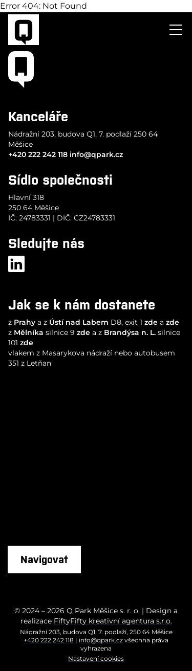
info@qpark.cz (96, 154)
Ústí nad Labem (79, 322)
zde (151, 322)
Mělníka (29, 332)
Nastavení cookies (96, 658)
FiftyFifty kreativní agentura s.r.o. (113, 620)
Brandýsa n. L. (130, 332)
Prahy (24, 322)
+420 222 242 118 (38, 154)
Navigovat (44, 559)
